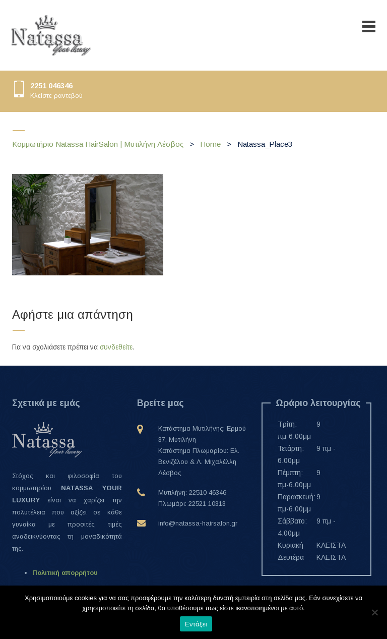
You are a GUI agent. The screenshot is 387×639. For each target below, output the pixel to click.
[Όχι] (374, 612)
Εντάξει (196, 624)
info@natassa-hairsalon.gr (197, 523)
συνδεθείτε (116, 347)
